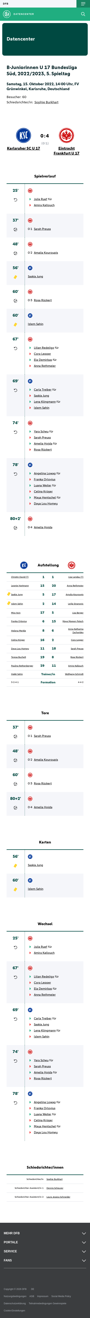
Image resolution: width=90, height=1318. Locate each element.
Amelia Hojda (43, 443)
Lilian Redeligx (44, 347)
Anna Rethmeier (45, 365)
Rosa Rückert (43, 300)
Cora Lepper (42, 353)
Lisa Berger (77, 613)
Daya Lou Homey (46, 503)
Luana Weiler (42, 485)
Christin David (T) (20, 577)
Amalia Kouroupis (46, 252)
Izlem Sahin (35, 324)
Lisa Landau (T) (75, 577)
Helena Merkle (18, 631)
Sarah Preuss (42, 228)
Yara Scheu (41, 431)
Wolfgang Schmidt (74, 674)
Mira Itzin (16, 613)
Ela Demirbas (43, 359)
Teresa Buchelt (18, 657)
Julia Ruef (40, 199)
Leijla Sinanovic (75, 604)
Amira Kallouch (44, 205)
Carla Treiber (43, 389)
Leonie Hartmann (20, 586)
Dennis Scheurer (55, 1188)
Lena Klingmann (45, 401)
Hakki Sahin (17, 674)
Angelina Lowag (45, 473)
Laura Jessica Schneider (58, 1197)
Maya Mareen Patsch (73, 621)
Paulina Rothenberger (22, 666)
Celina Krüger (43, 491)
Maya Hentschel (45, 497)
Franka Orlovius (44, 479)
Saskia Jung (35, 276)
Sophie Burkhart (46, 102)
